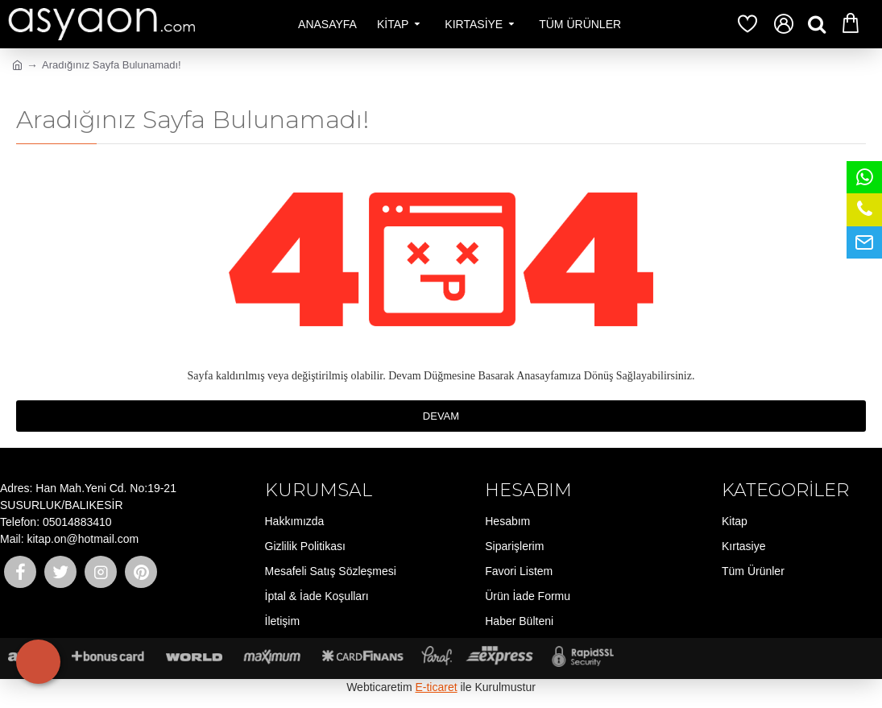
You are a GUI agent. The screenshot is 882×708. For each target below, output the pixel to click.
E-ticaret (436, 687)
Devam (441, 416)
